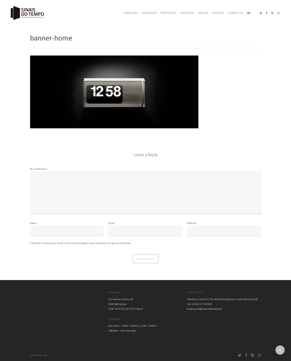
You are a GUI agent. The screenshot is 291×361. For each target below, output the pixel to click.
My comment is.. (39, 168)
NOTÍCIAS (218, 13)
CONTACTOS (235, 13)
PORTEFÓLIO (168, 13)
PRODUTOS (187, 13)
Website (191, 223)
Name (34, 223)
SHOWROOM (149, 13)
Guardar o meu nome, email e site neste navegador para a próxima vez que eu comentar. (81, 243)
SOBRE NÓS (130, 13)
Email (112, 223)
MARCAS (203, 13)
